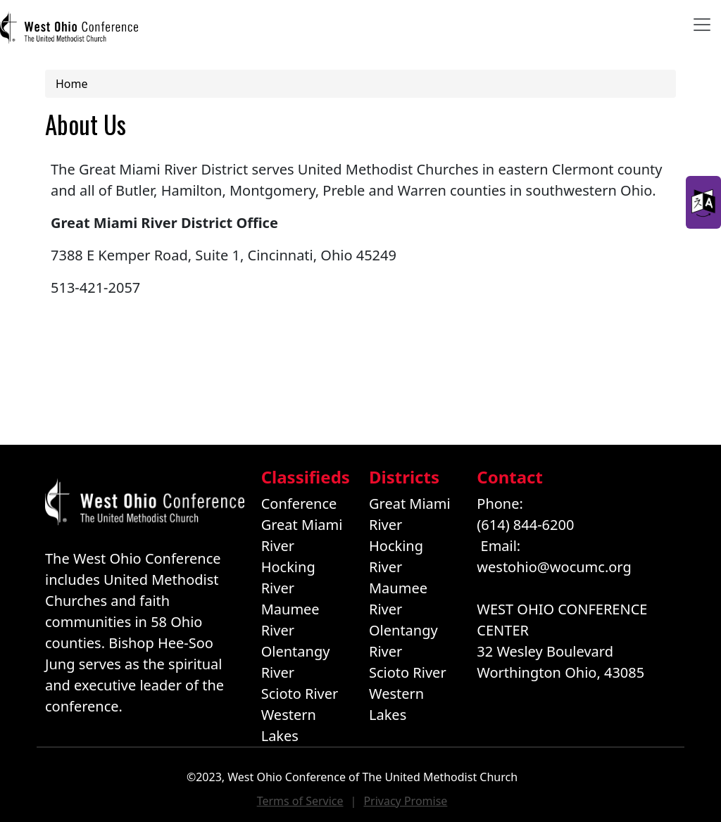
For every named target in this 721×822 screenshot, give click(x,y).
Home (72, 83)
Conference (299, 503)
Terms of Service (300, 801)
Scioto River (300, 693)
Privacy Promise (405, 801)
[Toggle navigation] (702, 24)
